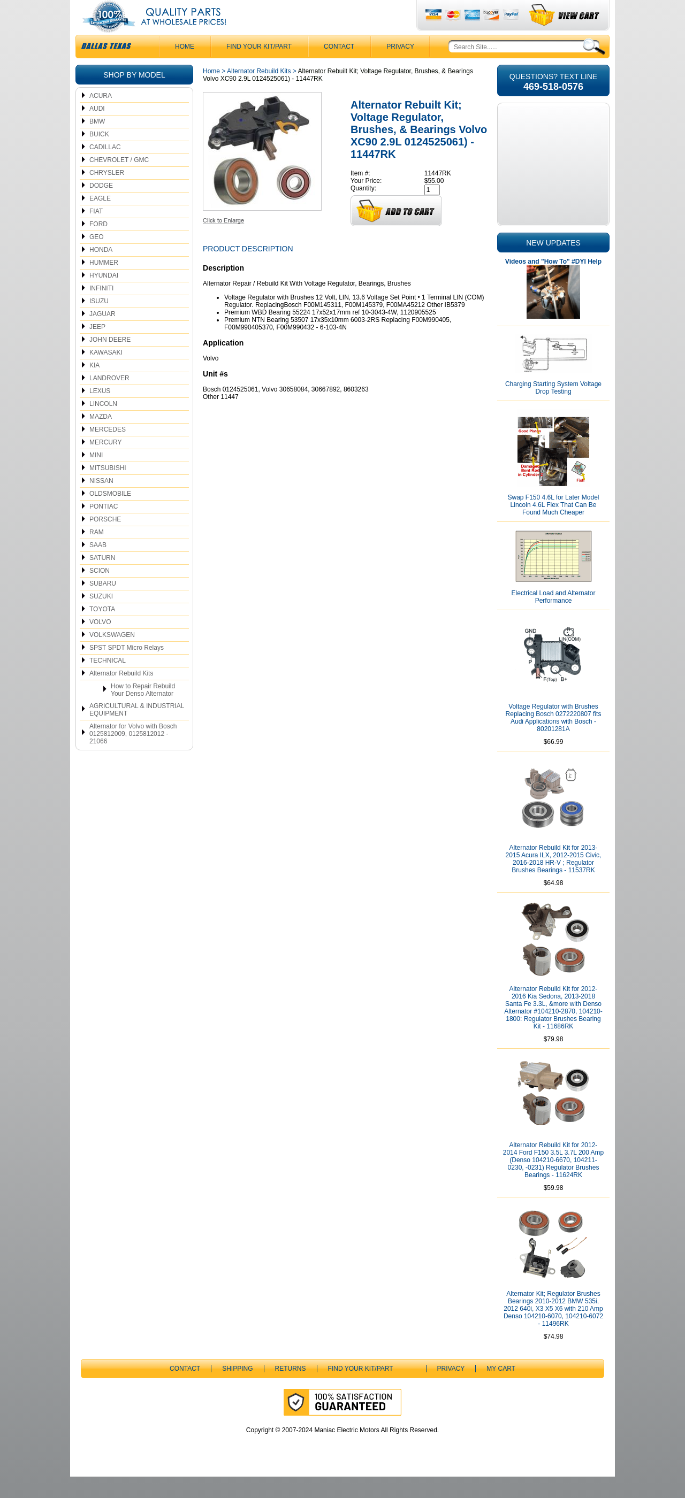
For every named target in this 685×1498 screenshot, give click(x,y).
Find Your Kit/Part (259, 68)
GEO (96, 258)
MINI (96, 476)
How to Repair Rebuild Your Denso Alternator (143, 711)
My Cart (500, 1390)
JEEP (97, 348)
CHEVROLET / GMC (119, 181)
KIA (94, 386)
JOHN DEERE (110, 361)
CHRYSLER (106, 194)
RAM (96, 553)
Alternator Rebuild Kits (121, 694)
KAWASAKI (106, 374)
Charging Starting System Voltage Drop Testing (553, 409)
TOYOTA (102, 630)
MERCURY (105, 463)
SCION (99, 592)
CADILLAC (105, 168)
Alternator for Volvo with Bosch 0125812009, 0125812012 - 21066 (133, 755)
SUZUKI (101, 617)
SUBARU (102, 605)
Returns (290, 1390)
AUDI (97, 130)
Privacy (400, 68)
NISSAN (101, 502)
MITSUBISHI (107, 489)
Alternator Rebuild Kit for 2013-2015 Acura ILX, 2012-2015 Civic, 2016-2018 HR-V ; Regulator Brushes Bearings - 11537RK (554, 880)
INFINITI (101, 309)
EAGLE (100, 220)
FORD (98, 245)
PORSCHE (105, 540)
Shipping (237, 1390)
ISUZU (99, 322)
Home (211, 92)
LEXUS (99, 412)
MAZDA (100, 438)
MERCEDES (107, 451)
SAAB (97, 566)
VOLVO (100, 643)
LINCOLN (103, 425)
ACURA (100, 117)
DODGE (101, 207)
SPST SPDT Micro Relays (126, 669)
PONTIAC (103, 528)
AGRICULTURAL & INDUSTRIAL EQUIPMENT (136, 731)
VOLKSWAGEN (112, 656)
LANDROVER (109, 399)
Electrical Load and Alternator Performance (554, 618)
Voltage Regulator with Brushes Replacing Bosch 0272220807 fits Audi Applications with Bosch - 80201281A (554, 739)
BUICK (99, 155)
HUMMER (103, 284)
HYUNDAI (103, 297)
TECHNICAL (107, 682)
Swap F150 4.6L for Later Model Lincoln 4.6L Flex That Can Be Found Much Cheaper (553, 526)
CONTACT (339, 68)
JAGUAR (102, 335)
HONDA (100, 271)
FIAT (96, 232)
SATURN (102, 579)
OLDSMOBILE (110, 515)
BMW (97, 143)
